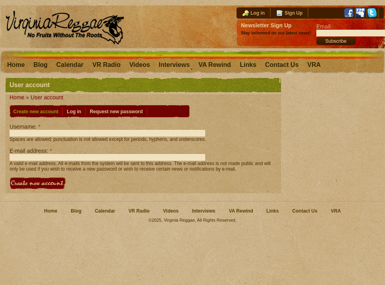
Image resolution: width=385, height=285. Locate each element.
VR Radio (106, 64)
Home (16, 64)
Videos (139, 64)
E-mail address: (31, 151)
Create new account (35, 111)
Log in (257, 13)
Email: (325, 26)
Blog (40, 64)
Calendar (70, 64)
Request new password (116, 111)
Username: (25, 127)
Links (248, 64)
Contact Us (281, 64)
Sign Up (293, 13)
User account (47, 97)
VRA (314, 64)
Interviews (174, 64)
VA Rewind (215, 64)
